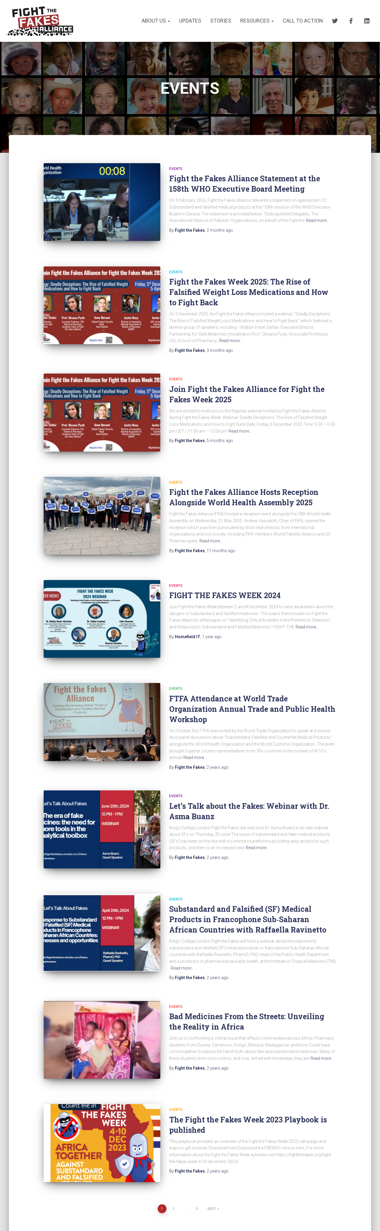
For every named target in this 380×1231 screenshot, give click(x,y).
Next (212, 1170)
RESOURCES (257, 21)
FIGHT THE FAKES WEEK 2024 (225, 579)
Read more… (317, 220)
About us (156, 21)
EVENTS (176, 169)
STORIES (220, 21)
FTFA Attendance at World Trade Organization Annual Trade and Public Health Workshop (252, 686)
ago (220, 230)
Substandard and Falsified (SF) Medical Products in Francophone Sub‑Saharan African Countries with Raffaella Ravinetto (247, 891)
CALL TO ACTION (303, 21)
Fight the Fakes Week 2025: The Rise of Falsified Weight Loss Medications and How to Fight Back (248, 286)
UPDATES (190, 21)
